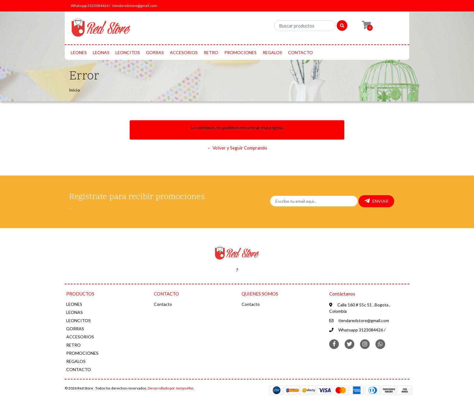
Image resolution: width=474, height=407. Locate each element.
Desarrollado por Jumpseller (170, 388)
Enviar (376, 201)
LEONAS (101, 52)
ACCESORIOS (184, 52)
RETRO (211, 52)
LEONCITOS (127, 52)
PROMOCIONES (240, 52)
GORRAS (155, 52)
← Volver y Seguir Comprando (237, 147)
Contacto (163, 304)
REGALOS (272, 52)
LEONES (79, 52)
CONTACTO (300, 52)
